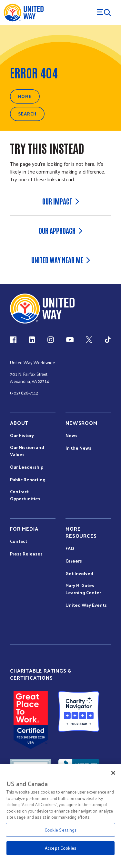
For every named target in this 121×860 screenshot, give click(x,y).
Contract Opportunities (25, 495)
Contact (18, 541)
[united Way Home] (42, 309)
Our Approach (60, 230)
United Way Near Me (60, 259)
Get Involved (79, 573)
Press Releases (26, 553)
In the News (78, 448)
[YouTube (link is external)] (70, 339)
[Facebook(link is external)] (13, 339)
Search (27, 114)
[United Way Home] (23, 12)
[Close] (113, 773)
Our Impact (60, 200)
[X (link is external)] (89, 339)
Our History (22, 435)
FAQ (70, 548)
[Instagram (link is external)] (50, 339)
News (71, 435)
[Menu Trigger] (104, 12)
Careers (74, 561)
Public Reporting (27, 479)
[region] (60, 812)
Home (25, 96)
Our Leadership (26, 467)
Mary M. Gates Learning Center (83, 589)
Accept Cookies (60, 848)
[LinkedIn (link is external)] (32, 339)
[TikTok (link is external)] (108, 339)
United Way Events (86, 605)
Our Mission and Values (27, 451)
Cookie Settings (61, 830)
